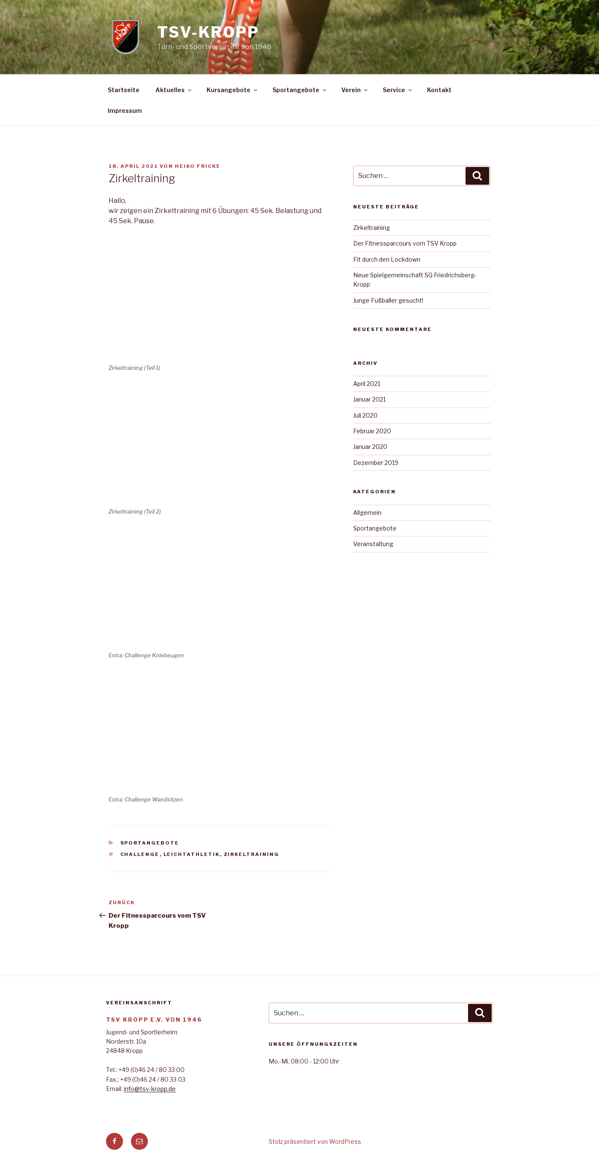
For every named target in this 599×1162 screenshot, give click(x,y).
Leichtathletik (191, 854)
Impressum (125, 110)
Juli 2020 (365, 415)
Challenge (140, 854)
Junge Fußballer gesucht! (388, 300)
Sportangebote (299, 89)
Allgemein (367, 512)
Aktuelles (174, 89)
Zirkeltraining (252, 854)
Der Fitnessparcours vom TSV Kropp (405, 243)
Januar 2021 (369, 399)
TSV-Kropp (208, 32)
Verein (355, 89)
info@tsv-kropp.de (150, 1088)
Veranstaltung (373, 543)
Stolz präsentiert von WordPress (315, 1141)
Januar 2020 (370, 446)
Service (398, 89)
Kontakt (439, 89)
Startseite (123, 89)
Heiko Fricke (198, 166)
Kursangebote (233, 89)
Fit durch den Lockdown (386, 259)
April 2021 (366, 383)
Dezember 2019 (375, 462)
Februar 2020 (372, 431)
